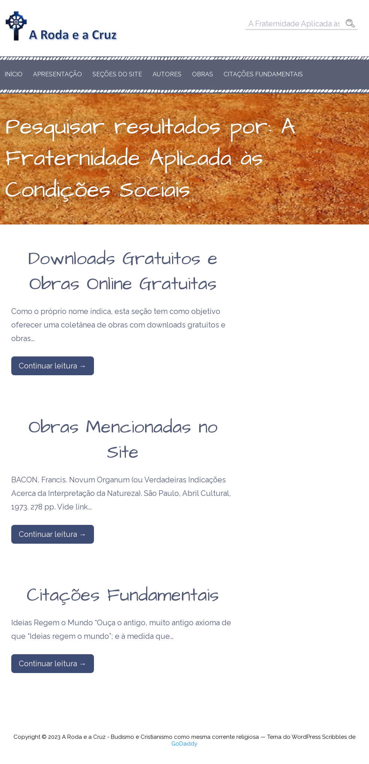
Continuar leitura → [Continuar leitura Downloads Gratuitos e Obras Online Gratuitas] (52, 365)
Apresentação (57, 74)
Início (14, 74)
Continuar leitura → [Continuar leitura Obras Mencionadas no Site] (52, 534)
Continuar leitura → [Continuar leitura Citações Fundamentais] (52, 663)
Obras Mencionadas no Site (123, 440)
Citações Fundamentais (263, 74)
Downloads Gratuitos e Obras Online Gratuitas (123, 272)
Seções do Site (117, 74)
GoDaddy (184, 743)
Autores (167, 74)
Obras (202, 74)
